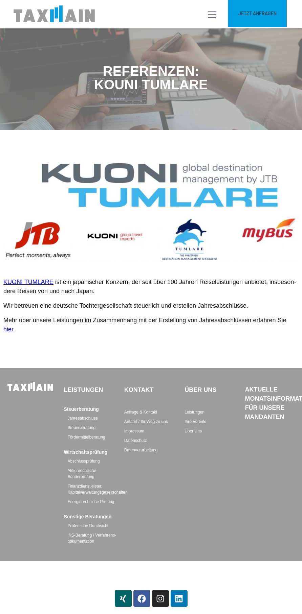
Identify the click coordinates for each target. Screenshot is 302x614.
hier (8, 329)
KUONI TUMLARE (28, 282)
